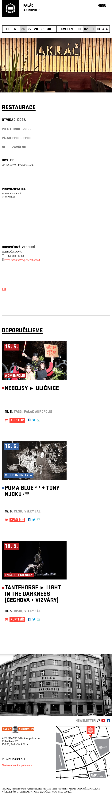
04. (99, 29)
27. (30, 29)
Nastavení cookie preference (17, 765)
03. (93, 29)
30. (49, 29)
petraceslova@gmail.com (22, 260)
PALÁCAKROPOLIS (32, 8)
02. (86, 29)
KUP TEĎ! (17, 420)
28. (36, 29)
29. (43, 29)
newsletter (85, 721)
